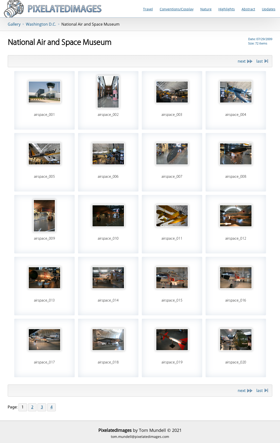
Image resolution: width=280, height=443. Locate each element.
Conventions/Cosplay (177, 9)
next (242, 61)
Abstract (248, 9)
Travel (148, 9)
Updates (268, 9)
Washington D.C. (41, 24)
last (259, 61)
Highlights (226, 9)
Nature (206, 9)
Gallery (14, 24)
